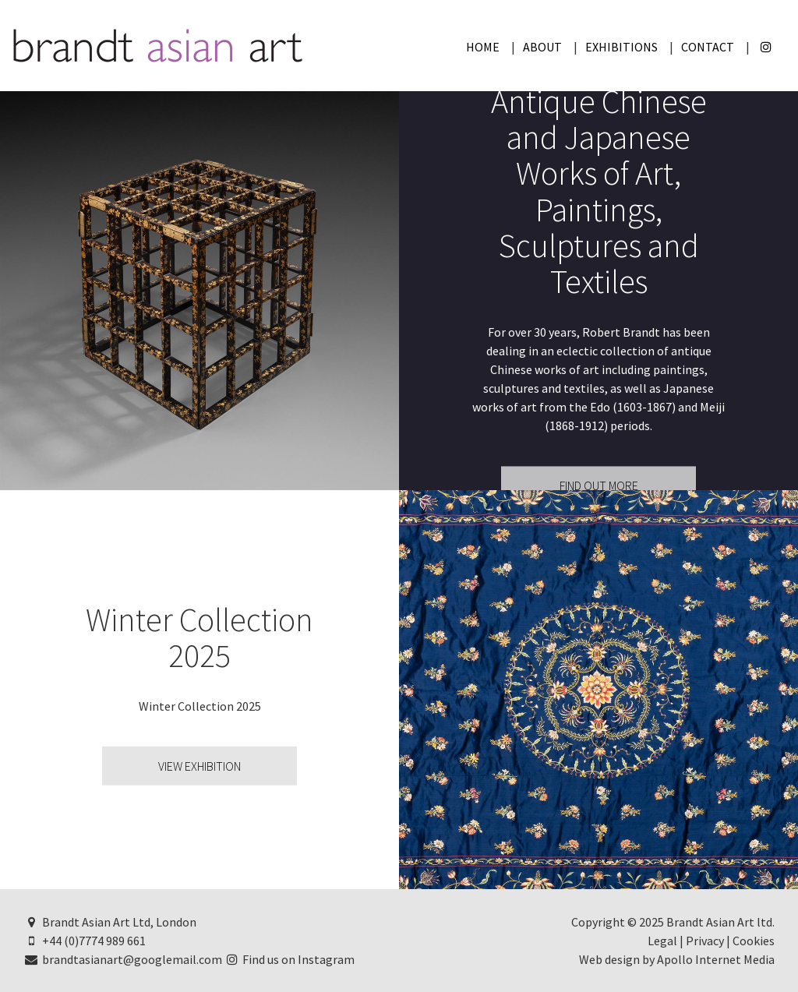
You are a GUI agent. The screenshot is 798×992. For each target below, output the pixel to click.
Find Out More (599, 486)
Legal (662, 940)
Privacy (705, 940)
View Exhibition (199, 766)
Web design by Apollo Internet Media (677, 959)
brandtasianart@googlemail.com (122, 959)
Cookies (754, 940)
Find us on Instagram (289, 959)
